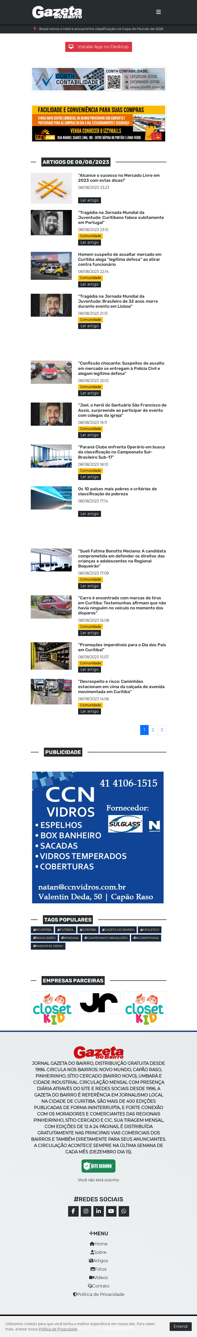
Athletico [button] (149, 930)
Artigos (98, 1260)
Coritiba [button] (88, 930)
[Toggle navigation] (158, 12)
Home (99, 1243)
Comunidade (90, 236)
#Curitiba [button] (42, 930)
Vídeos (98, 1277)
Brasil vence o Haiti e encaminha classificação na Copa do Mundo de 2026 (101, 29)
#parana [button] (70, 938)
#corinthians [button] (146, 938)
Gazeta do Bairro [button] (118, 930)
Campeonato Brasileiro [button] (106, 938)
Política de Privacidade (98, 1294)
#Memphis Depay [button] (48, 946)
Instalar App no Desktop (99, 46)
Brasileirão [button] (44, 938)
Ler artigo (89, 200)
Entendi (181, 1326)
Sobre (98, 1252)
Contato (98, 1286)
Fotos (98, 1269)
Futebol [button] (65, 930)
